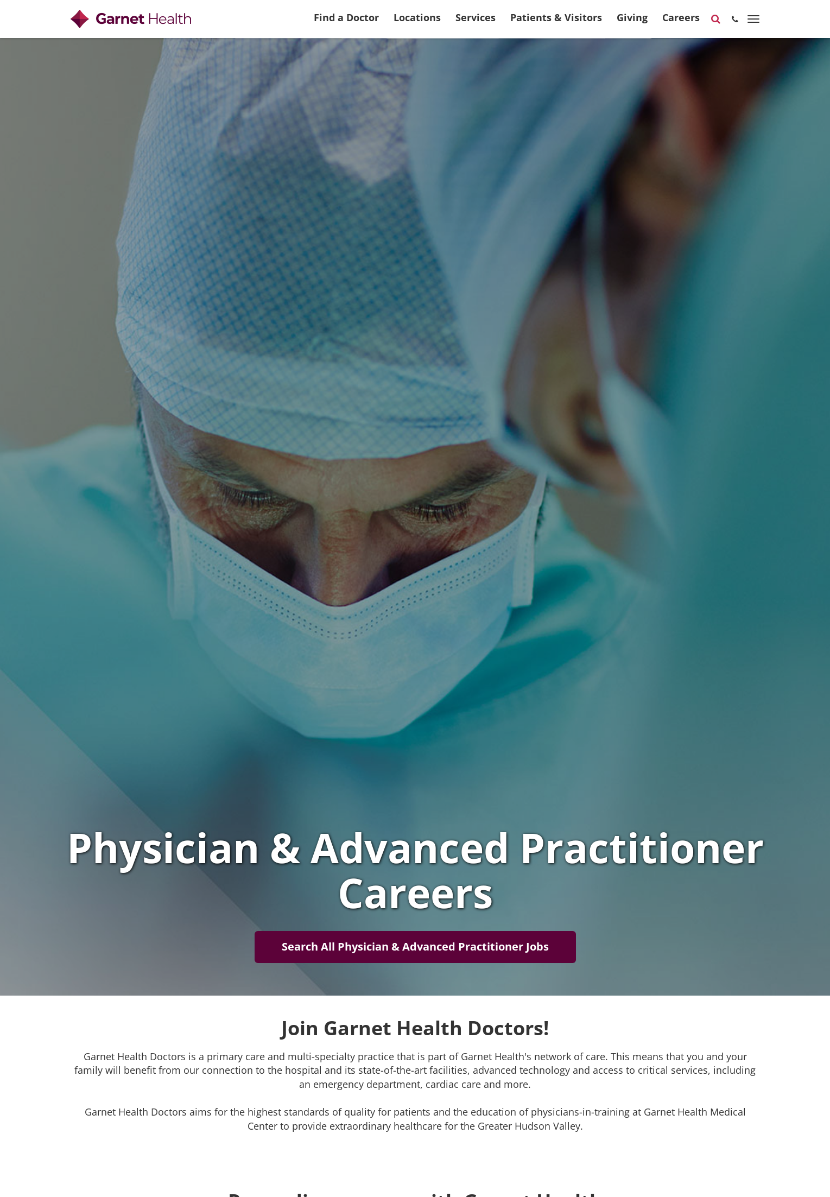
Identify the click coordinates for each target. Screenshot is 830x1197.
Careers (681, 22)
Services (475, 22)
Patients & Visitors (556, 22)
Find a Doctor (346, 22)
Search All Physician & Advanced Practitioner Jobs (415, 946)
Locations (417, 22)
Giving (632, 22)
